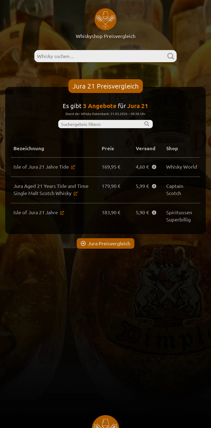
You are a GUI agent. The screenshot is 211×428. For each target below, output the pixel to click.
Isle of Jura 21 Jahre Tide (41, 166)
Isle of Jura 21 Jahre (35, 212)
